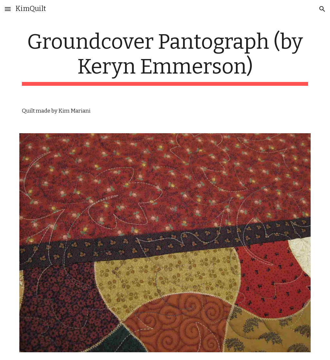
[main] (165, 57)
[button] (7, 9)
